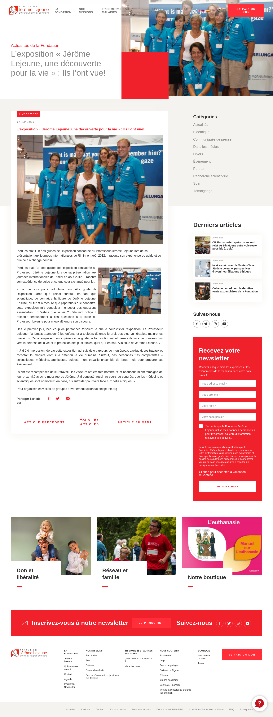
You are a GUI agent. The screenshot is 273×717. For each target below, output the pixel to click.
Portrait (198, 169)
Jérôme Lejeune (68, 660)
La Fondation (61, 10)
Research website (95, 670)
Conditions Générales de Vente (206, 709)
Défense (90, 665)
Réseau (164, 675)
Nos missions (84, 10)
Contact (68, 674)
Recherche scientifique (210, 176)
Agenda (68, 679)
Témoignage (202, 191)
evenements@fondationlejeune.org (93, 388)
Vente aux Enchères (170, 685)
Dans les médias (206, 147)
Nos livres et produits (204, 657)
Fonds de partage (169, 665)
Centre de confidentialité (169, 709)
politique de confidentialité (212, 465)
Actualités (200, 125)
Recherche (91, 655)
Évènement (202, 161)
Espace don (166, 655)
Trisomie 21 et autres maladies (116, 10)
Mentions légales (141, 709)
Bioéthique (201, 132)
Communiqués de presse (212, 139)
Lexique (85, 709)
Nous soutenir (154, 10)
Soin (196, 183)
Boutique (180, 9)
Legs (162, 660)
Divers (198, 154)
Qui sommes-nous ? (71, 668)
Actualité (70, 709)
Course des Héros (169, 680)
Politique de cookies (251, 709)
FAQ (231, 709)
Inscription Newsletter (69, 685)
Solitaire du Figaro (169, 670)
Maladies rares (132, 666)
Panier (201, 663)
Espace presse (118, 709)
